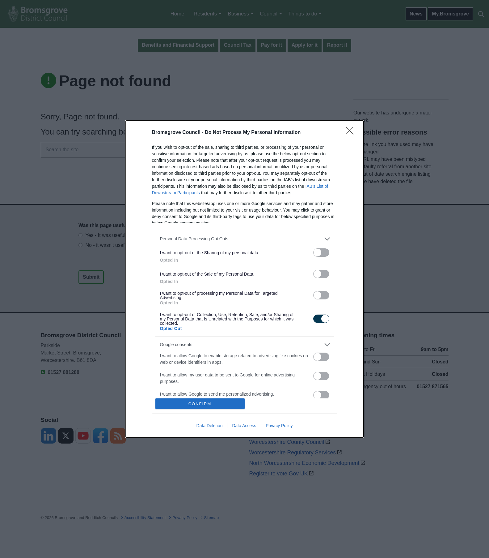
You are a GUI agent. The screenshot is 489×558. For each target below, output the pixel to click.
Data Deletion (209, 425)
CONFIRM (200, 403)
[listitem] (244, 239)
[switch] (321, 252)
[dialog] (245, 279)
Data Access (244, 425)
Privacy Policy (279, 425)
